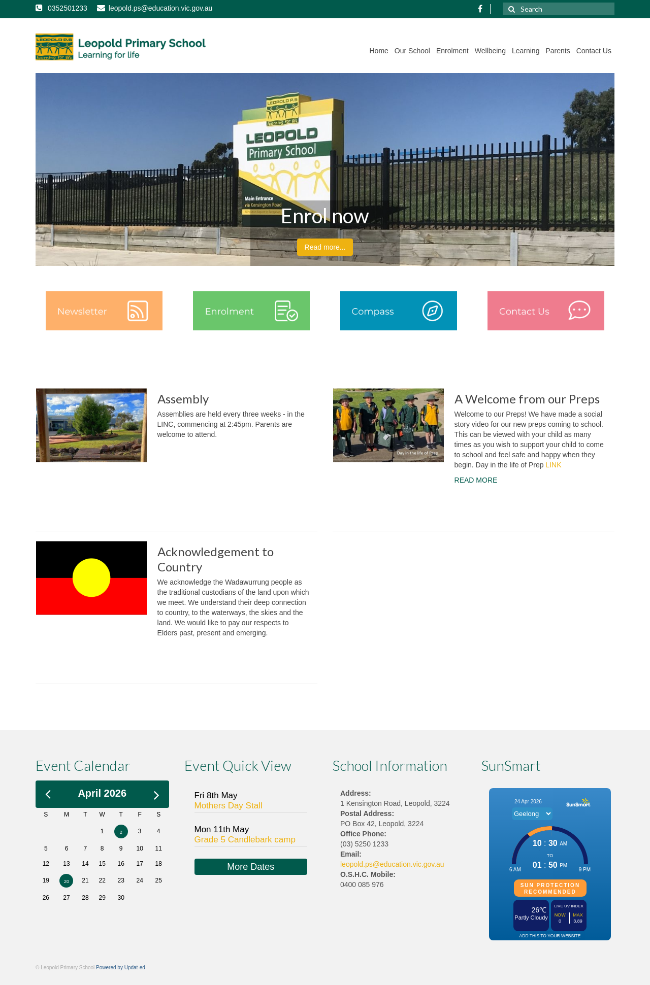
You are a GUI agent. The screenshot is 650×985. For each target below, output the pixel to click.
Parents (557, 51)
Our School (412, 51)
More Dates (250, 867)
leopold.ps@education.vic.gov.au (392, 864)
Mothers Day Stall (228, 805)
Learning (526, 51)
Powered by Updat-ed (120, 967)
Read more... (325, 247)
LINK (553, 465)
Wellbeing (490, 51)
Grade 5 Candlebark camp (245, 839)
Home (379, 51)
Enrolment (452, 51)
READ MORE (476, 480)
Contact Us (593, 51)
